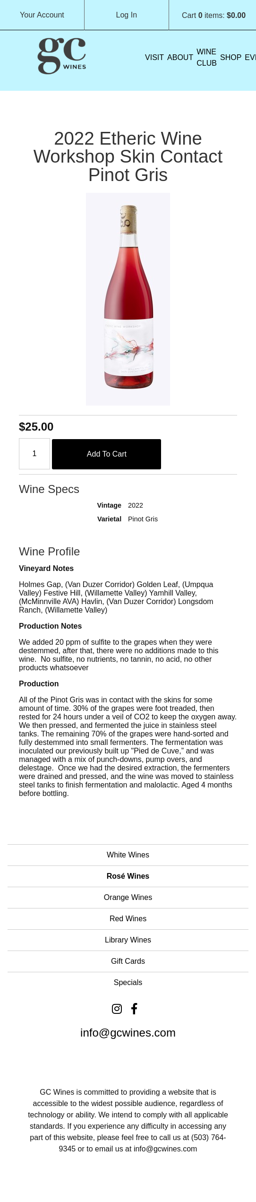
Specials (128, 982)
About (180, 57)
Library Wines (128, 940)
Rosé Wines (128, 876)
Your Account (42, 15)
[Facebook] (134, 1009)
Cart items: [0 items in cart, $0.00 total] (214, 15)
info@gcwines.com (128, 1032)
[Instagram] (117, 1009)
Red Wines (128, 919)
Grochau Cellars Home (61, 54)
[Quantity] (34, 453)
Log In (126, 15)
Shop (230, 57)
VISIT (154, 57)
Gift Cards (128, 961)
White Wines (128, 855)
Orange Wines (128, 897)
